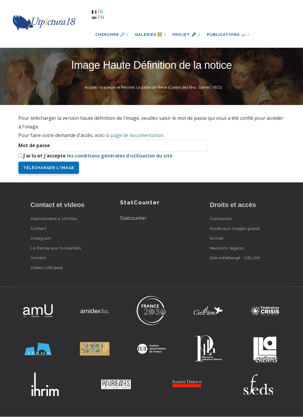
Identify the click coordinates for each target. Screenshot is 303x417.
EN (98, 17)
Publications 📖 (229, 34)
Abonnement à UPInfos (53, 218)
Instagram (40, 238)
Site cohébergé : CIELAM (235, 257)
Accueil (90, 87)
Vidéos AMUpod (46, 267)
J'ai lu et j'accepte (98, 155)
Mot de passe (34, 145)
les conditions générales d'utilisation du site (120, 155)
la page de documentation (134, 135)
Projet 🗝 (187, 34)
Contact (38, 228)
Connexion (221, 218)
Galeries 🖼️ (150, 34)
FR (97, 11)
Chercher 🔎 (111, 34)
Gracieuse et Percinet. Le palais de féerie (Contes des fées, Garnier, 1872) (160, 87)
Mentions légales (227, 248)
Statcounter (133, 218)
